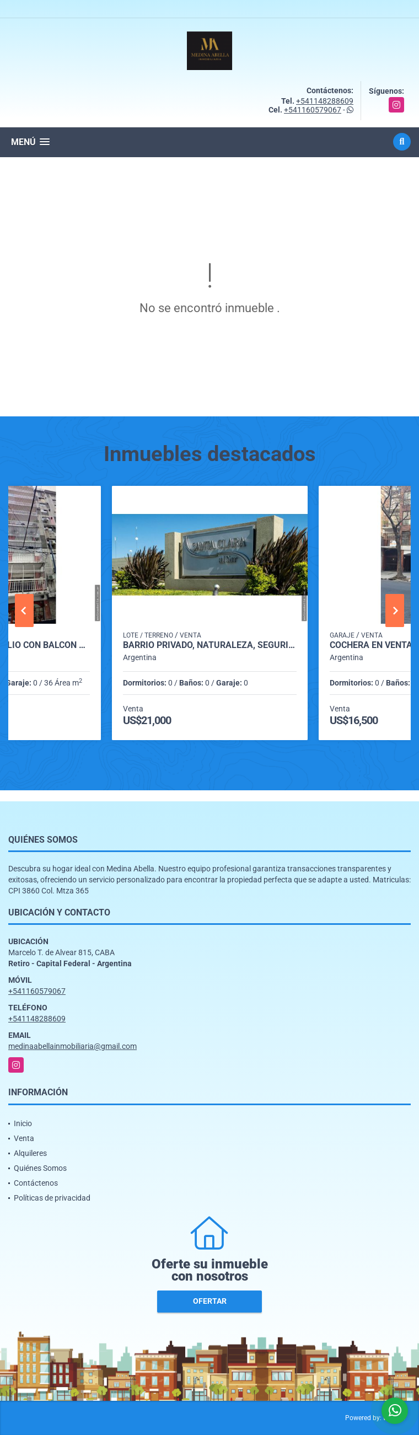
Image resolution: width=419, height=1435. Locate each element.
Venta (24, 1138)
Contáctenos (36, 1183)
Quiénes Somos (40, 1168)
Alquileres (30, 1153)
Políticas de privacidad (52, 1197)
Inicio (23, 1123)
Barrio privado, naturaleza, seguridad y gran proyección (210, 645)
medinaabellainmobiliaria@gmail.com (72, 1046)
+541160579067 (312, 109)
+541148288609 (324, 101)
